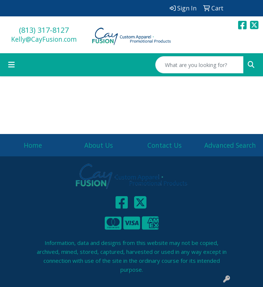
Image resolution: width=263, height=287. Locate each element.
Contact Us (164, 145)
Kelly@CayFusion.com (44, 39)
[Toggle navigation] (11, 65)
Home (33, 145)
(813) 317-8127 (44, 30)
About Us (98, 145)
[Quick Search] (199, 64)
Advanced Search (230, 145)
